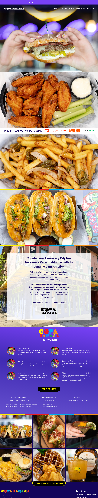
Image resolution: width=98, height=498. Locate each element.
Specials (64, 8)
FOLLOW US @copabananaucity (49, 483)
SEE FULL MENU (49, 389)
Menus (56, 8)
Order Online (81, 8)
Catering (71, 8)
